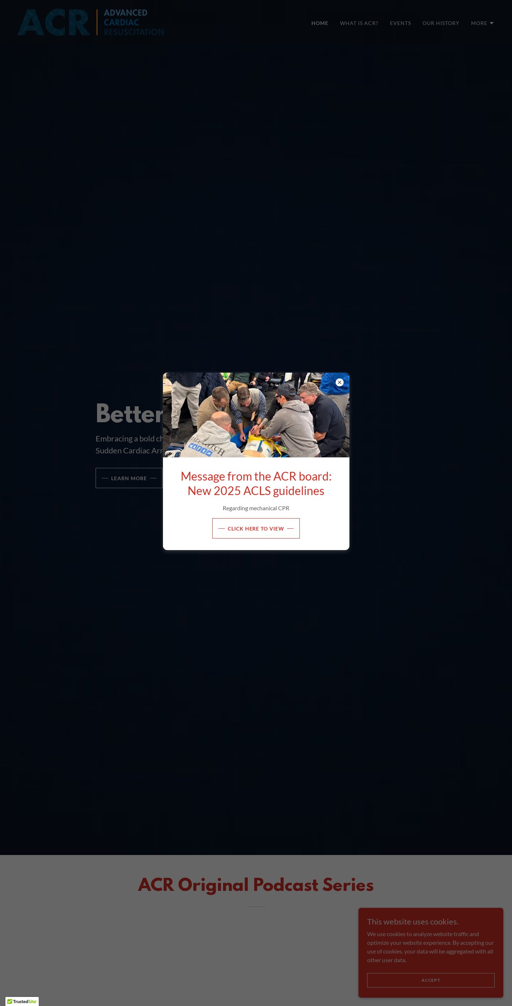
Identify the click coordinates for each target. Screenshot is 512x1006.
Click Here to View (256, 528)
